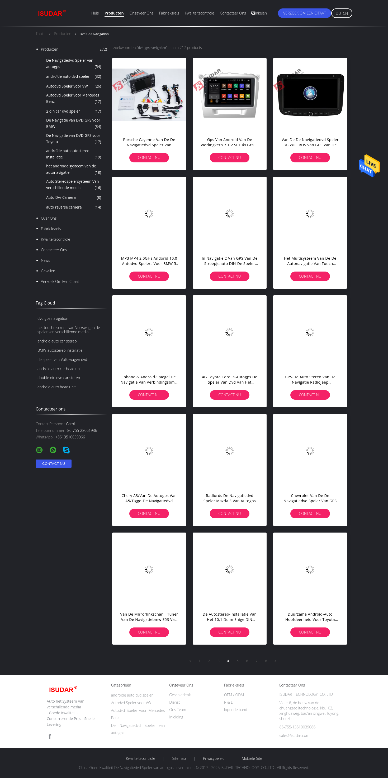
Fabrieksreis (169, 13)
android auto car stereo (57, 341)
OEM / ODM (234, 694)
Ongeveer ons (141, 13)
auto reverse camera (73, 207)
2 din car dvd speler (73, 111)
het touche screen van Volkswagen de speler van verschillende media (68, 330)
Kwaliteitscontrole (199, 13)
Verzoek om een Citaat (304, 13)
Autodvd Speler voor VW (73, 86)
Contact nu (149, 157)
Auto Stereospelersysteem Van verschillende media (73, 185)
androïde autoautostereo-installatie (73, 154)
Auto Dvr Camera (73, 197)
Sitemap (179, 758)
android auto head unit (56, 386)
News (45, 260)
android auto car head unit (59, 368)
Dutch (342, 13)
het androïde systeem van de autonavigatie (73, 169)
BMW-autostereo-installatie (60, 350)
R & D (228, 702)
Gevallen (48, 270)
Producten (114, 13)
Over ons (48, 218)
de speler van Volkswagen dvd (62, 359)
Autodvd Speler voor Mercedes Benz (73, 99)
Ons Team (177, 709)
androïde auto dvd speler (73, 76)
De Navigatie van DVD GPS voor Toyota (73, 139)
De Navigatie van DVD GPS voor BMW (73, 124)
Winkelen (259, 13)
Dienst (174, 702)
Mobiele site (252, 758)
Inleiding (176, 716)
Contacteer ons (233, 13)
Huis (95, 13)
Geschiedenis (180, 694)
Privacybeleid (214, 758)
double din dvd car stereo (58, 377)
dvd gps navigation (52, 318)
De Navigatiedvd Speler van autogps (73, 64)
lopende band (235, 709)
